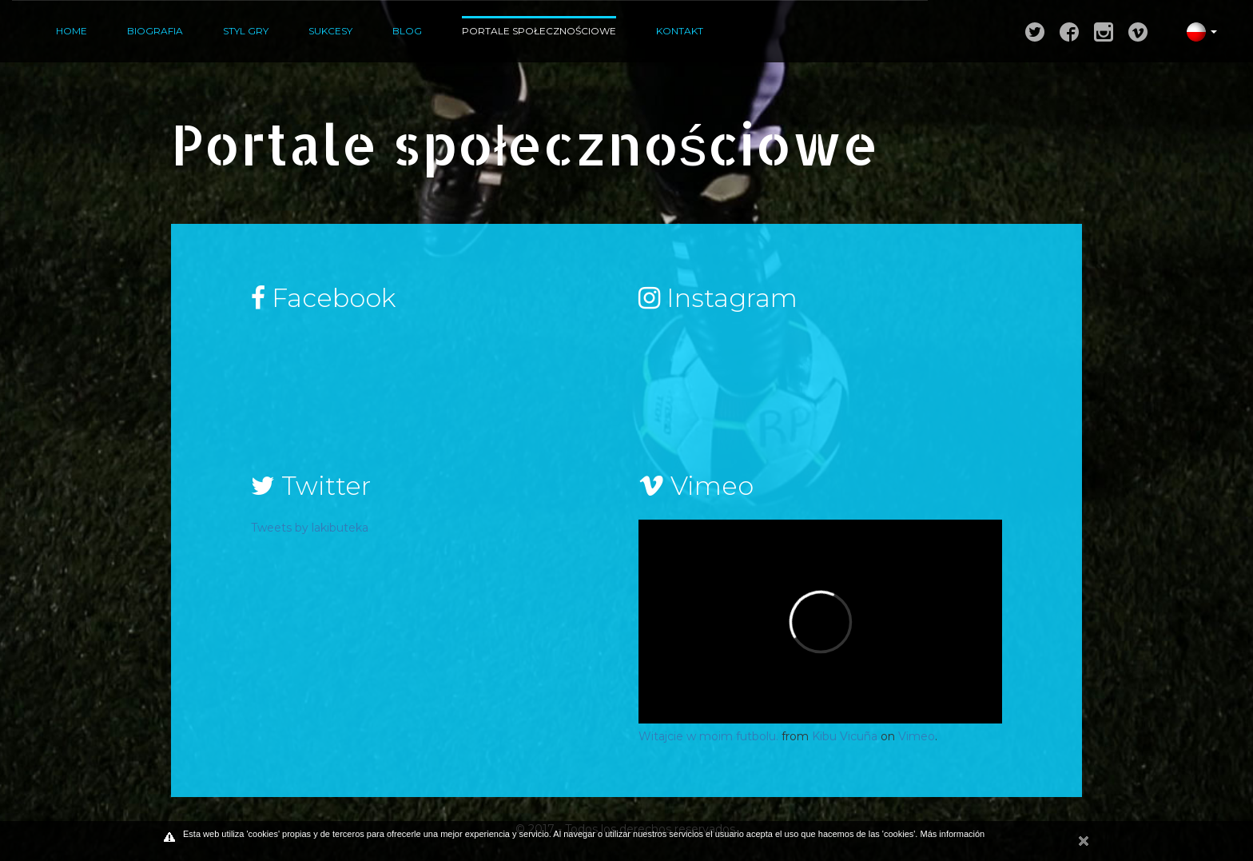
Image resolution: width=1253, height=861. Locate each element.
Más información (952, 834)
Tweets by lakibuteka (309, 527)
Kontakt (679, 31)
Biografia (155, 31)
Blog (407, 31)
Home (71, 31)
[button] (1196, 31)
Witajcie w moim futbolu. (708, 736)
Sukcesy (330, 31)
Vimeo (916, 736)
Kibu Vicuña (844, 736)
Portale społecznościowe (539, 31)
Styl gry (245, 31)
